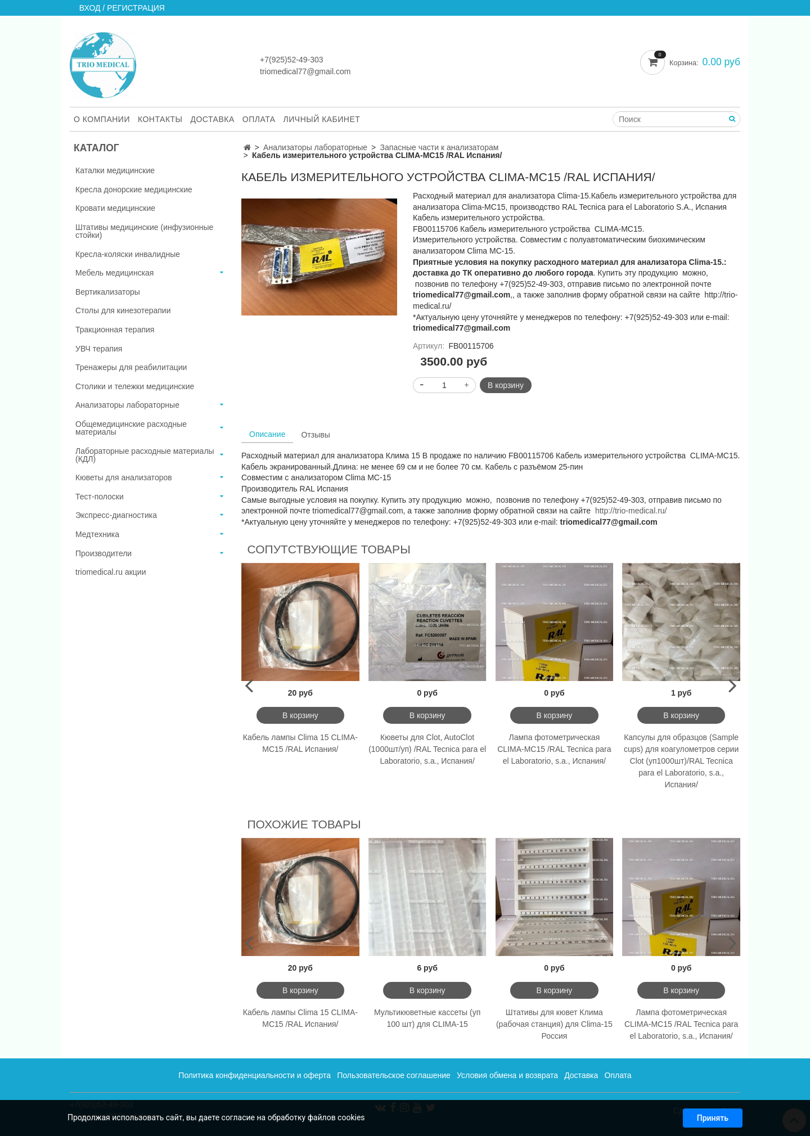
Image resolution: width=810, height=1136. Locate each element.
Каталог (96, 148)
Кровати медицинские (115, 208)
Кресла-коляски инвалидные (127, 254)
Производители (103, 553)
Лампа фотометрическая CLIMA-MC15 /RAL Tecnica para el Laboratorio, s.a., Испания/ (554, 749)
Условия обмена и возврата (507, 1075)
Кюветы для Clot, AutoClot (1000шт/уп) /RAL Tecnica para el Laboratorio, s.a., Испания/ (427, 749)
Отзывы (315, 434)
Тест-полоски (99, 496)
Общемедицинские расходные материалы (131, 428)
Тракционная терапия (114, 329)
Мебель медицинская (114, 272)
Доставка (213, 119)
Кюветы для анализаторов (123, 477)
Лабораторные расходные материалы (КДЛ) (144, 455)
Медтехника (97, 534)
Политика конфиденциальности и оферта (254, 1075)
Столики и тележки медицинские (134, 386)
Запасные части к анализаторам (439, 147)
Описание (267, 434)
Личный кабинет (322, 119)
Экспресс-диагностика (116, 515)
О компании (102, 119)
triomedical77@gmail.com (305, 71)
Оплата (259, 119)
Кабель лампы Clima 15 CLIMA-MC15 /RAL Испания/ (300, 743)
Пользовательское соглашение (394, 1075)
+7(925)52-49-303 (291, 59)
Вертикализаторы (107, 291)
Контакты (160, 119)
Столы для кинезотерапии (123, 310)
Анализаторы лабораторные (315, 147)
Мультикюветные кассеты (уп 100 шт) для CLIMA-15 (427, 1018)
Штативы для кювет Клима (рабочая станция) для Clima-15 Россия (554, 1024)
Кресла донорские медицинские (133, 189)
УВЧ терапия (98, 348)
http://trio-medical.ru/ (631, 510)
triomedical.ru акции (110, 571)
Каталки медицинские (115, 170)
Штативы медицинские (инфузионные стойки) (144, 231)
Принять (712, 1120)
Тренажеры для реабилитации (131, 367)
